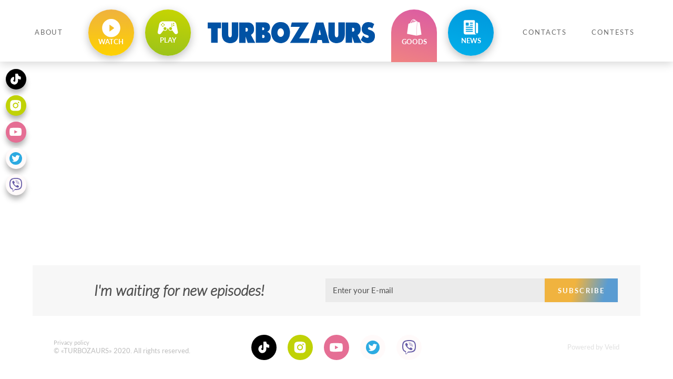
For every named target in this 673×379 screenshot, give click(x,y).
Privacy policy (71, 345)
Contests (613, 32)
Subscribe (580, 294)
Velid (612, 349)
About (49, 32)
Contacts (545, 32)
